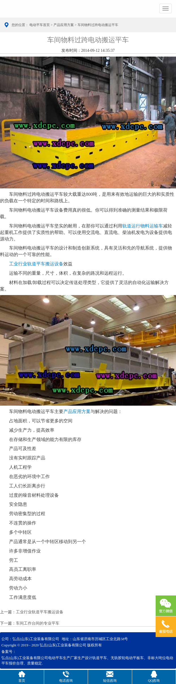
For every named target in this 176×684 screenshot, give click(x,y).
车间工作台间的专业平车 (37, 623)
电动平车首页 (39, 25)
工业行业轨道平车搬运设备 (36, 263)
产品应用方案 (63, 25)
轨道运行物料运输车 (142, 225)
